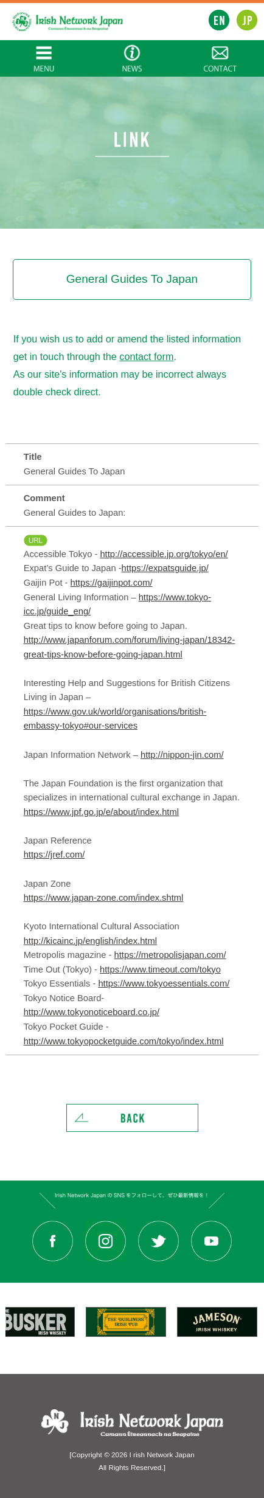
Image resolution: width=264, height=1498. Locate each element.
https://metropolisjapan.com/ (170, 955)
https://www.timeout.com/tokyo (160, 969)
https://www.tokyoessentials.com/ (163, 983)
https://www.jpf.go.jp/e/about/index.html (101, 812)
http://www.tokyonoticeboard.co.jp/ (91, 1012)
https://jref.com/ (54, 854)
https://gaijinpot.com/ (112, 583)
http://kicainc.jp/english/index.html (90, 941)
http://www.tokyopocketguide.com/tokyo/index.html (124, 1041)
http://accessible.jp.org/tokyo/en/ (164, 554)
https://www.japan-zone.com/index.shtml (104, 898)
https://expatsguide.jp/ (165, 568)
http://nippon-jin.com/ (182, 755)
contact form (146, 356)
